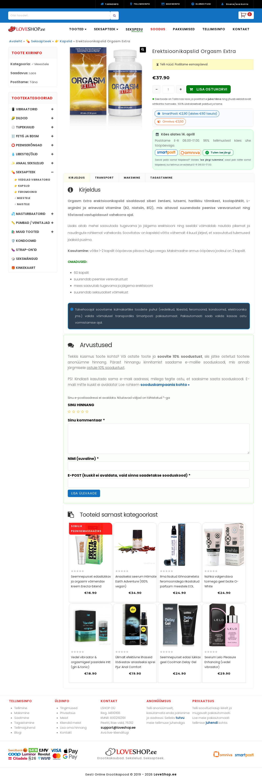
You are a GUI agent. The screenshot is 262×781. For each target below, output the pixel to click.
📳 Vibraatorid (24, 109)
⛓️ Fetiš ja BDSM (25, 136)
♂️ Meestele (22, 198)
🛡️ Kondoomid (23, 241)
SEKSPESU (134, 30)
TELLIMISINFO (213, 29)
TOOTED (77, 29)
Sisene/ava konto (237, 4)
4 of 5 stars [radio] (82, 411)
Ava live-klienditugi (115, 732)
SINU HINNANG (81, 404)
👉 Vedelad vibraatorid (32, 180)
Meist (64, 718)
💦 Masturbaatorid (28, 214)
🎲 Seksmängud (24, 259)
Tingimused (68, 708)
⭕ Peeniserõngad (26, 145)
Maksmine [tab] (132, 178)
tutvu (180, 718)
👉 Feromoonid (25, 192)
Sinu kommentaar (86, 420)
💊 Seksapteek (38, 41)
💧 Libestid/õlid (24, 154)
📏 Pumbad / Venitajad (30, 223)
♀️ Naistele (22, 204)
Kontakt (66, 732)
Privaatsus (68, 713)
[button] (143, 50)
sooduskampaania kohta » (165, 384)
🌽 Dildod (19, 118)
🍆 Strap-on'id (24, 250)
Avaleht (15, 41)
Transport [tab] (104, 178)
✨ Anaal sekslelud (27, 163)
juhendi (212, 723)
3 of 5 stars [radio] (78, 411)
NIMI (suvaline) (83, 458)
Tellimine (20, 708)
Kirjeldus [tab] (77, 178)
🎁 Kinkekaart (23, 268)
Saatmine (21, 718)
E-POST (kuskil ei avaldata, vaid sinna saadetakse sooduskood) (129, 475)
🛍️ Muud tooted (25, 232)
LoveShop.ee (165, 774)
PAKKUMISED (184, 29)
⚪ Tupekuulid (22, 127)
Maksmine (21, 713)
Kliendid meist (70, 723)
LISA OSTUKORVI (211, 89)
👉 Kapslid (63, 41)
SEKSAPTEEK (106, 29)
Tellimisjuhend (24, 727)
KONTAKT (241, 29)
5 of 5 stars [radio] (87, 411)
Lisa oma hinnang (73, 727)
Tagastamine (24, 723)
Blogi (17, 732)
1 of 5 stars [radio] (69, 411)
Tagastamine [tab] (161, 178)
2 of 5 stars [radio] (73, 411)
